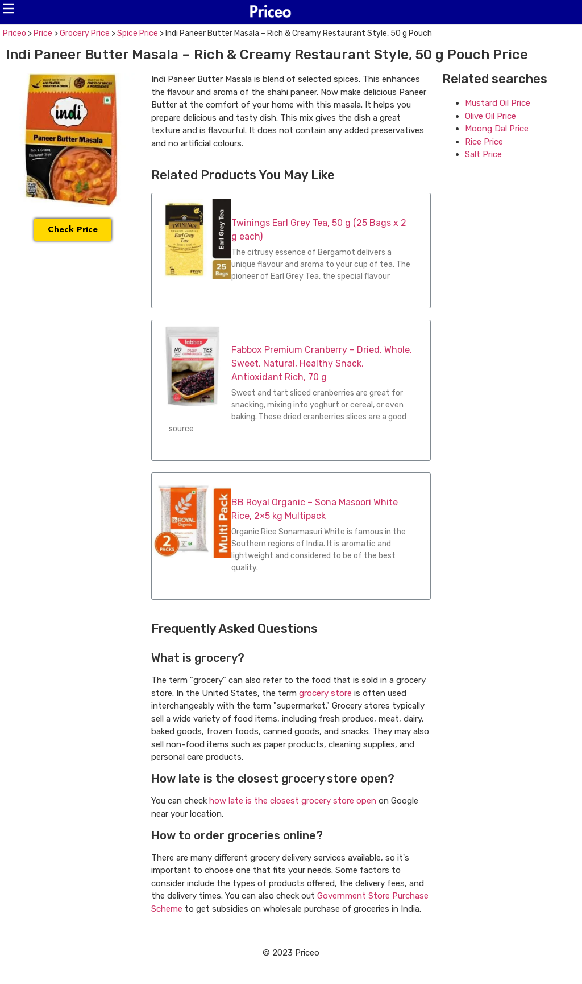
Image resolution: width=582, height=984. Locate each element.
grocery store (325, 693)
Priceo (14, 33)
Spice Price (137, 33)
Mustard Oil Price (497, 103)
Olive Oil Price (490, 116)
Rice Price (484, 142)
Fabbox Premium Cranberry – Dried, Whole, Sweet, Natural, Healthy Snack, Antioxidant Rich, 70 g (321, 363)
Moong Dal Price (497, 128)
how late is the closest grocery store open (292, 801)
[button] (8, 8)
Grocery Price (85, 33)
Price (43, 33)
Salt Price (483, 154)
